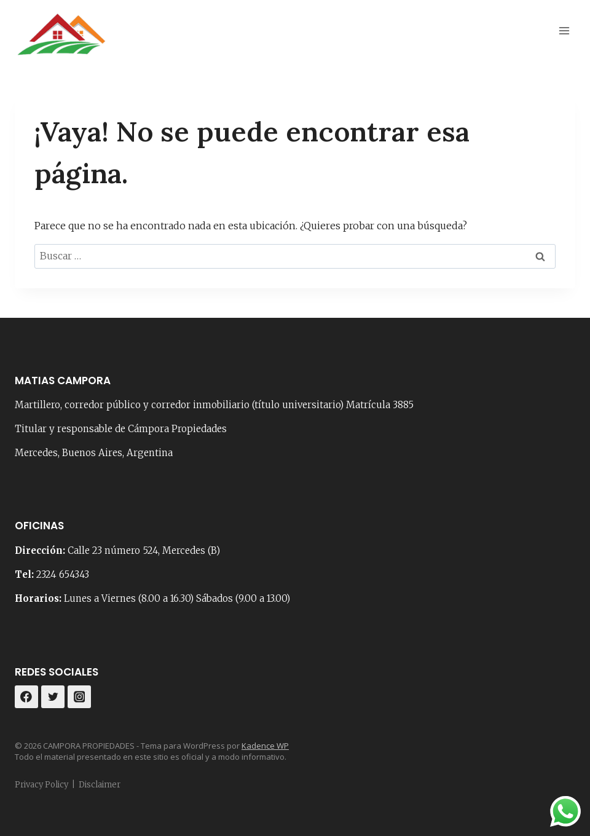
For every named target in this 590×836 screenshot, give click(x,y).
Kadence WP (265, 745)
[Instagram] (79, 697)
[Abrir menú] (564, 30)
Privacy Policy (41, 784)
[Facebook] (26, 697)
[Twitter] (53, 697)
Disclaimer (99, 784)
